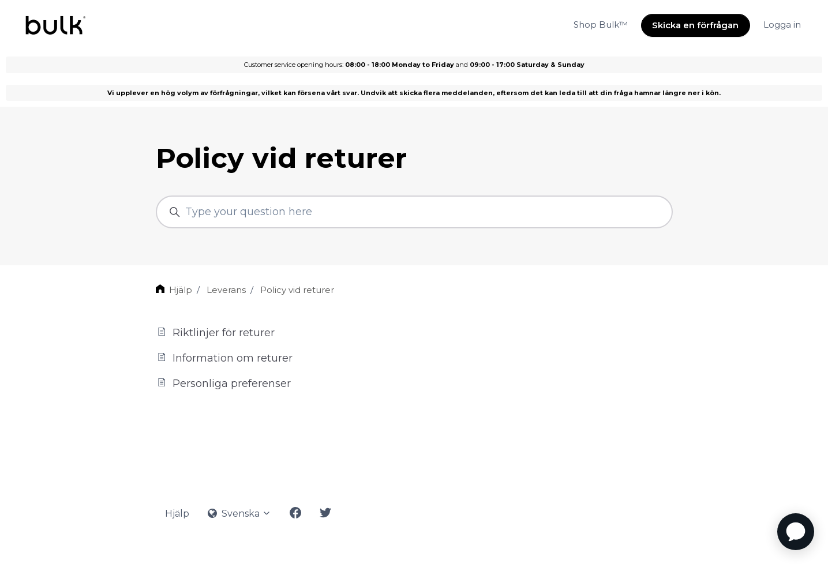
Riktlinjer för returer (215, 332)
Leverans (226, 289)
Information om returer (224, 357)
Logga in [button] (782, 24)
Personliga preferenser (223, 383)
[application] (795, 531)
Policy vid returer (297, 289)
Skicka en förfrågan (695, 25)
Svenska (239, 513)
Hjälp (180, 289)
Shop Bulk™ (601, 24)
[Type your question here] (414, 212)
